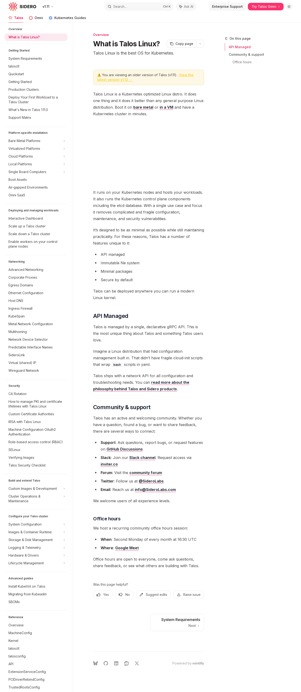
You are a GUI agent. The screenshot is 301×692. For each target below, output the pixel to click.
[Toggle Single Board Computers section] (36, 172)
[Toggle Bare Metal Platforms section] (36, 141)
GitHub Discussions (125, 449)
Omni (36, 19)
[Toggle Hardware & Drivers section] (36, 555)
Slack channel (142, 457)
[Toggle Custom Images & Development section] (36, 488)
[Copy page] (181, 44)
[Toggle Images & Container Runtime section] (36, 532)
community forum (145, 472)
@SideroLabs (151, 481)
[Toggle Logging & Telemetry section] (36, 547)
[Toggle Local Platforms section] (36, 164)
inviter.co (109, 464)
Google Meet (127, 548)
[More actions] (200, 44)
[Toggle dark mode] (289, 6)
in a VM (166, 107)
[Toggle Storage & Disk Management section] (36, 540)
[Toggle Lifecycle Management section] (36, 563)
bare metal (143, 107)
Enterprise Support (227, 6)
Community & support (246, 54)
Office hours (242, 62)
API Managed (240, 47)
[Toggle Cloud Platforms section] (36, 156)
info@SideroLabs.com (155, 489)
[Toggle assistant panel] (186, 6)
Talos (15, 19)
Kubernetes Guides (67, 19)
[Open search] (139, 6)
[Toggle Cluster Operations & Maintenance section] (36, 499)
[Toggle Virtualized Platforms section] (36, 148)
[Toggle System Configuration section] (36, 524)
